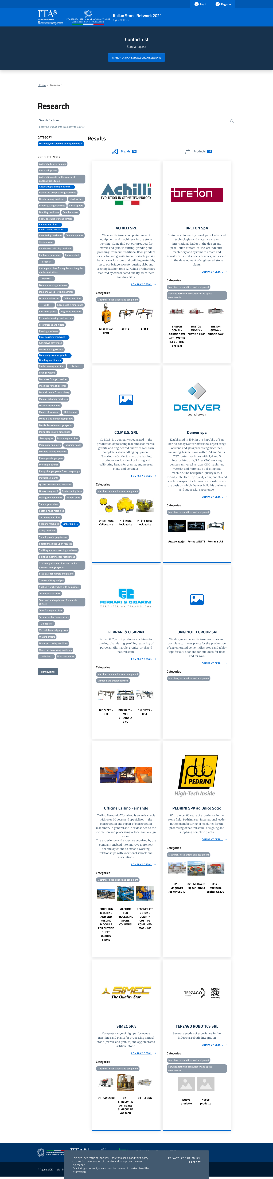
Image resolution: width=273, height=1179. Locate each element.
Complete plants (74, 235)
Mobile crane (70, 412)
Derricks (46, 279)
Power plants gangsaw (51, 458)
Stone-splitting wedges (51, 581)
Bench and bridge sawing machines (57, 193)
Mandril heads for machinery (54, 392)
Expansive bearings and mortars (56, 318)
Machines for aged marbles (53, 379)
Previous (93, 320)
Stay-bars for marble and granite (56, 574)
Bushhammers (70, 212)
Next (159, 320)
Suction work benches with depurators (59, 587)
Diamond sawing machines (53, 285)
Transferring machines (51, 611)
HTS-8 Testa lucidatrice (144, 524)
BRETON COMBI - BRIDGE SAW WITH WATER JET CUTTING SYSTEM (177, 337)
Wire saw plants (65, 657)
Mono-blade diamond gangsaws (56, 419)
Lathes (75, 366)
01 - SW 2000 (106, 1100)
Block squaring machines (52, 206)
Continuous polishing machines (55, 249)
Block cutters (77, 199)
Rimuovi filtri (47, 672)
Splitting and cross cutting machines (58, 550)
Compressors (46, 242)
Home (42, 85)
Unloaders (46, 624)
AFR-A (126, 330)
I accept (195, 1162)
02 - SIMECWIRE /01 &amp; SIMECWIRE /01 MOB (125, 1108)
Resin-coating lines (72, 491)
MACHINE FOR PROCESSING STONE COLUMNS (125, 918)
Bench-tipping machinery (52, 199)
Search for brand (50, 120)
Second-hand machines (51, 511)
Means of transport (49, 412)
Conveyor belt (72, 255)
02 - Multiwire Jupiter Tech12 (196, 888)
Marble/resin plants (49, 406)
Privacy (173, 1158)
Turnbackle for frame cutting (54, 617)
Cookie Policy (191, 1158)
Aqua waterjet (176, 543)
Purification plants (48, 478)
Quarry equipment (48, 491)
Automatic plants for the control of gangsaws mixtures (57, 179)
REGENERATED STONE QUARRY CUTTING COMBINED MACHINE (145, 920)
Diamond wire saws (49, 298)
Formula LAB (215, 543)
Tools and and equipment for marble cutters (58, 602)
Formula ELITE (196, 543)
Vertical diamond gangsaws (53, 630)
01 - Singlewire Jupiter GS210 (177, 890)
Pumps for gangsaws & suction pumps (59, 471)
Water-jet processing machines (55, 650)
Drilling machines (73, 298)
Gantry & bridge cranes (51, 350)
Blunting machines (49, 212)
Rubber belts (73, 498)
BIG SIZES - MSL (145, 714)
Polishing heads (73, 445)
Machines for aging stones (53, 386)
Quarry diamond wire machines (55, 485)
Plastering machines (68, 439)
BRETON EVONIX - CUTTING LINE (196, 331)
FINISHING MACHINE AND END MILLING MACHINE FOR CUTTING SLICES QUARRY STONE (106, 926)
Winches (46, 657)
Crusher (46, 262)
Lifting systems (47, 373)
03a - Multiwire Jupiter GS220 (215, 890)
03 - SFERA (145, 1100)
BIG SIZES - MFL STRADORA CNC (125, 717)
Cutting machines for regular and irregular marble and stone (61, 270)
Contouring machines (50, 255)
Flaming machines (48, 331)
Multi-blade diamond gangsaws (56, 425)
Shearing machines (49, 524)
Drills (46, 305)
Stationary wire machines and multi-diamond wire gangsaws (58, 565)
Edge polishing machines (70, 305)
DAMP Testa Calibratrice (106, 524)
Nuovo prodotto (186, 1104)
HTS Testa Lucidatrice (125, 524)
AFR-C (145, 330)
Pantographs (46, 439)
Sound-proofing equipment (53, 537)
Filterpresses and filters (51, 325)
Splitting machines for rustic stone (57, 557)
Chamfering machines (50, 235)
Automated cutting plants (52, 164)
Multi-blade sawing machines (54, 432)
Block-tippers (76, 206)
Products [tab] (198, 152)
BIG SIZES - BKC (106, 714)
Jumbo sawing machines (52, 366)
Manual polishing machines (53, 399)
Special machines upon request (55, 544)
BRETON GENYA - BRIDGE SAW (216, 331)
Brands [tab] (124, 152)
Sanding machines (48, 504)
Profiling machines (48, 465)
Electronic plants (48, 312)
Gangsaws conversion (50, 343)
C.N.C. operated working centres (55, 219)
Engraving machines (71, 312)
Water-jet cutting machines (53, 643)
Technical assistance (49, 594)
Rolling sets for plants (50, 498)
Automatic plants (48, 171)
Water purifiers (47, 637)
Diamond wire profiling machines (56, 292)
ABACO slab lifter (106, 332)
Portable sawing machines (53, 452)
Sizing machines (47, 531)
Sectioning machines (50, 517)
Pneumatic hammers (50, 445)
